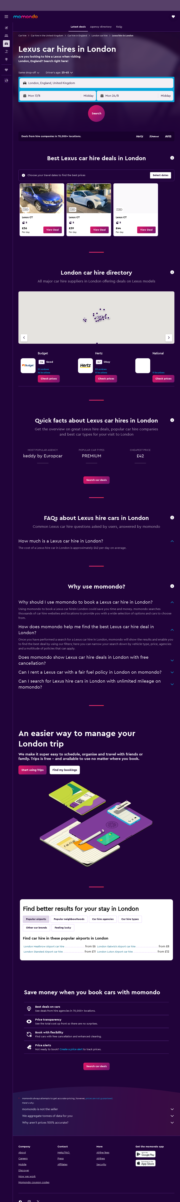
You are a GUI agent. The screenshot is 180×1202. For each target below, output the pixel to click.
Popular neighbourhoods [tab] (69, 919)
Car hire (22, 35)
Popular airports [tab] (36, 919)
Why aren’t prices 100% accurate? (98, 1122)
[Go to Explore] (6, 59)
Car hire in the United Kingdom (47, 35)
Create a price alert (71, 1049)
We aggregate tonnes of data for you (98, 1116)
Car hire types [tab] (130, 919)
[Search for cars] (6, 43)
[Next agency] (168, 337)
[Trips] (6, 70)
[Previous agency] (24, 337)
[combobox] (29, 73)
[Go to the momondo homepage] (25, 16)
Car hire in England (77, 35)
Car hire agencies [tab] (103, 919)
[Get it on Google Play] (146, 1154)
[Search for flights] (6, 28)
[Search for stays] (6, 35)
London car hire (100, 35)
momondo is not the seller (98, 1109)
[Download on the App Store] (146, 1163)
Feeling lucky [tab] (63, 927)
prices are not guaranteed (99, 1098)
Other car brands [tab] (36, 927)
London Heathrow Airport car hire (44, 946)
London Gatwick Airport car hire (116, 946)
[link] (42, 209)
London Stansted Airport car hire (43, 951)
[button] (6, 16)
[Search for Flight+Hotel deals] (6, 51)
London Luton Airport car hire (115, 951)
